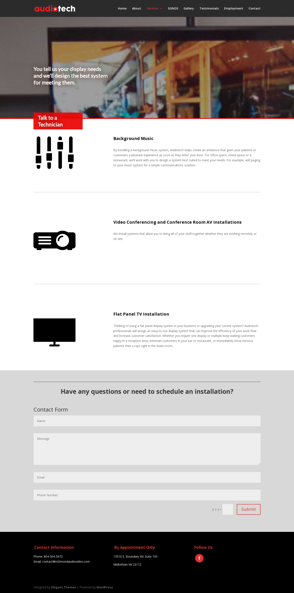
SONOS (173, 8)
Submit (248, 509)
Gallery (189, 8)
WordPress (105, 587)
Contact (255, 8)
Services (152, 8)
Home (122, 8)
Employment (233, 8)
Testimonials (209, 8)
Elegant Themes (63, 587)
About (136, 8)
